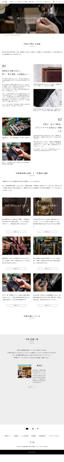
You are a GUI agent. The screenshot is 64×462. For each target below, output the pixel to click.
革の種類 (25, 1)
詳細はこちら (16, 232)
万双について (13, 1)
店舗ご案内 (31, 1)
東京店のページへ (32, 440)
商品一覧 (19, 1)
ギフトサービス (39, 1)
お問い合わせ (47, 1)
